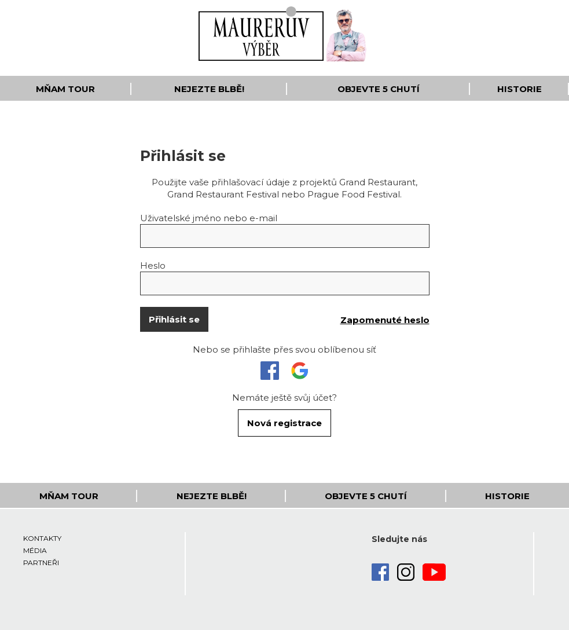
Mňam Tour (65, 88)
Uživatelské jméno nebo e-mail (208, 218)
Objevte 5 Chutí (378, 88)
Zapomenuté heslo (384, 319)
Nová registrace (284, 422)
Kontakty (42, 538)
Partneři (41, 562)
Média (35, 550)
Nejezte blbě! (209, 88)
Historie (519, 88)
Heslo (153, 265)
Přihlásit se (174, 319)
